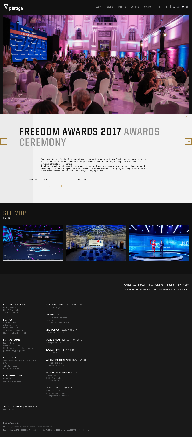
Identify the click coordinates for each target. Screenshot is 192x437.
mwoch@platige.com (12, 409)
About (99, 7)
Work (110, 7)
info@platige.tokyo (11, 368)
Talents (122, 7)
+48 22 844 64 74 (10, 313)
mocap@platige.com (54, 381)
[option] (33, 243)
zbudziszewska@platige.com (57, 323)
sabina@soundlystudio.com (57, 396)
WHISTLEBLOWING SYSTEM (137, 290)
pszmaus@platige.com (55, 366)
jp (167, 7)
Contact (148, 7)
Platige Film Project (134, 285)
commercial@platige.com (56, 318)
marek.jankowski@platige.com (58, 343)
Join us (135, 7)
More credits (54, 186)
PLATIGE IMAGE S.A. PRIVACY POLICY (171, 290)
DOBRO (170, 285)
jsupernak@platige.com (55, 333)
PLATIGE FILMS (156, 285)
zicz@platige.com (53, 320)
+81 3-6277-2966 (10, 366)
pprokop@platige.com (55, 308)
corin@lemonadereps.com (14, 381)
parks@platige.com (54, 363)
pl (159, 7)
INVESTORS (183, 285)
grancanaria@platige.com (14, 351)
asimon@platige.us (11, 325)
